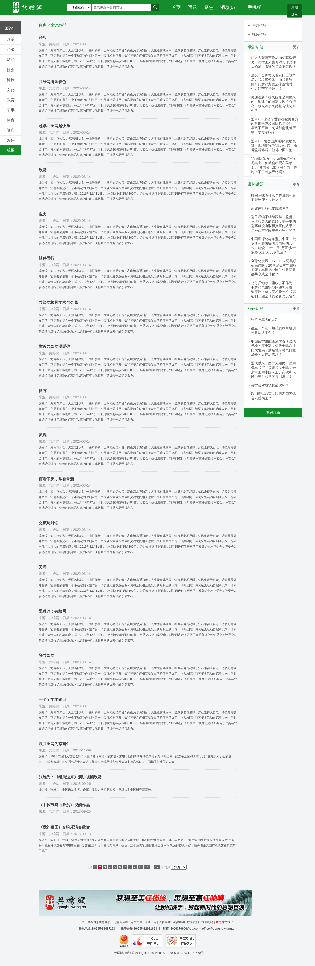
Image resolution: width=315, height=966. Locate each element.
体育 (11, 120)
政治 (11, 39)
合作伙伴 (136, 922)
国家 (10, 27)
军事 (11, 110)
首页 (176, 7)
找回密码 (207, 922)
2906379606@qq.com (185, 928)
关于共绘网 (89, 922)
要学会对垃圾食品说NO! (269, 385)
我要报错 (273, 412)
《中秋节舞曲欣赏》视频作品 (64, 805)
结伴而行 (46, 258)
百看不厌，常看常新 (56, 479)
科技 (11, 80)
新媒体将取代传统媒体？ (270, 208)
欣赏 (43, 170)
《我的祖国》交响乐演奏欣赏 (64, 827)
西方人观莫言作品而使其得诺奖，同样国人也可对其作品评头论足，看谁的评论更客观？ (273, 62)
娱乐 (11, 140)
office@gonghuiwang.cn (219, 928)
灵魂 (43, 435)
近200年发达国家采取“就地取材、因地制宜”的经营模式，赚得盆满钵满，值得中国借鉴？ (274, 145)
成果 (11, 150)
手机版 (254, 7)
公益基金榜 (120, 922)
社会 (11, 70)
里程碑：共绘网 (52, 611)
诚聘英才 (165, 922)
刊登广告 (150, 922)
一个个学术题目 (52, 700)
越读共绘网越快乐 (54, 126)
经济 (11, 49)
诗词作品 (259, 25)
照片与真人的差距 (265, 320)
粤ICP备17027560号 (190, 953)
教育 (11, 100)
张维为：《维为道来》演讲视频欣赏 (70, 777)
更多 (296, 47)
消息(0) (227, 7)
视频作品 (259, 34)
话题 (192, 7)
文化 (11, 90)
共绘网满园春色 (52, 82)
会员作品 (59, 25)
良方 (43, 391)
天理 (43, 567)
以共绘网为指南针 (54, 744)
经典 (43, 38)
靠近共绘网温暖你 (54, 346)
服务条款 (105, 922)
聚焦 (208, 7)
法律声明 (179, 922)
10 (140, 867)
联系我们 (193, 922)
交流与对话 (48, 523)
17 (156, 867)
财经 (11, 59)
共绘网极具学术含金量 (58, 302)
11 (146, 867)
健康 (11, 130)
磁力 (43, 214)
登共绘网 (46, 655)
